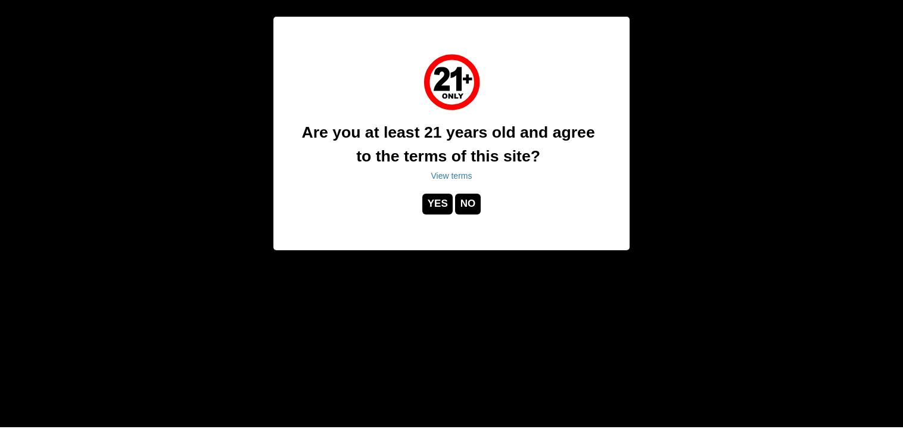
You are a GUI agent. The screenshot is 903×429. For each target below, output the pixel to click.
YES (438, 203)
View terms (451, 176)
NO (468, 203)
